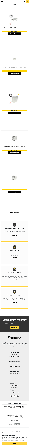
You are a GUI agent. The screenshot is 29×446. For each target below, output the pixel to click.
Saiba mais (14, 235)
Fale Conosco (14, 385)
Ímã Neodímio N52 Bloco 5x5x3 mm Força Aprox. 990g (14, 27)
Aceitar (14, 443)
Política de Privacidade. (18, 440)
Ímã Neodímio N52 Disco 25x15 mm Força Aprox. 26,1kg (14, 146)
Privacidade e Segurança (14, 356)
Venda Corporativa (14, 364)
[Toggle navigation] (2, 2)
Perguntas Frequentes (14, 373)
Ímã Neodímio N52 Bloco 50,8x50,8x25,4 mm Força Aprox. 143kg (14, 106)
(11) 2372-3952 (15, 392)
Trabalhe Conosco (14, 387)
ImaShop (3, 10)
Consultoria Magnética (14, 366)
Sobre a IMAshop (14, 354)
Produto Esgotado (14, 33)
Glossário (14, 375)
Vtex (11, 425)
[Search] (14, 323)
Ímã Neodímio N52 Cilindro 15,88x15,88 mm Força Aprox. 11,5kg (14, 67)
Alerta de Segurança (14, 378)
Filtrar (14, 4)
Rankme (17, 425)
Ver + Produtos (14, 212)
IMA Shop (6, 1)
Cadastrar (14, 327)
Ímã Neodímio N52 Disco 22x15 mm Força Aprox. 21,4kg (14, 185)
